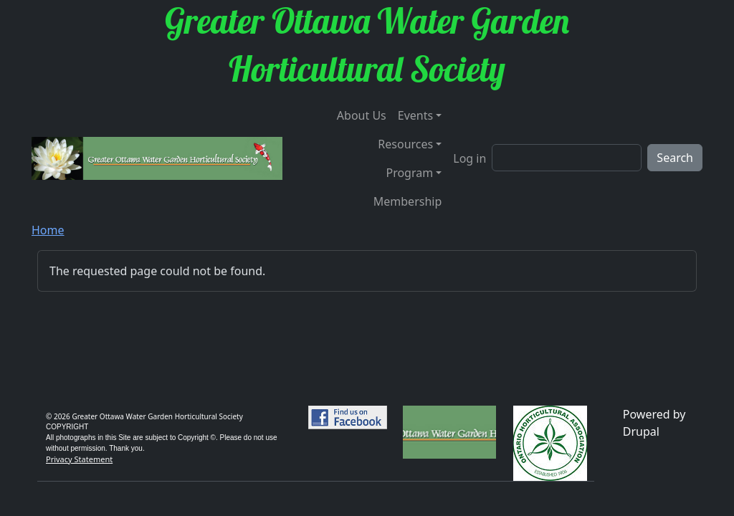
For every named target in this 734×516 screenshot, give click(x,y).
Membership (407, 201)
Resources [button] (405, 144)
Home (48, 230)
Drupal (641, 431)
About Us (361, 115)
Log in (469, 158)
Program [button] (409, 173)
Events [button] (415, 115)
